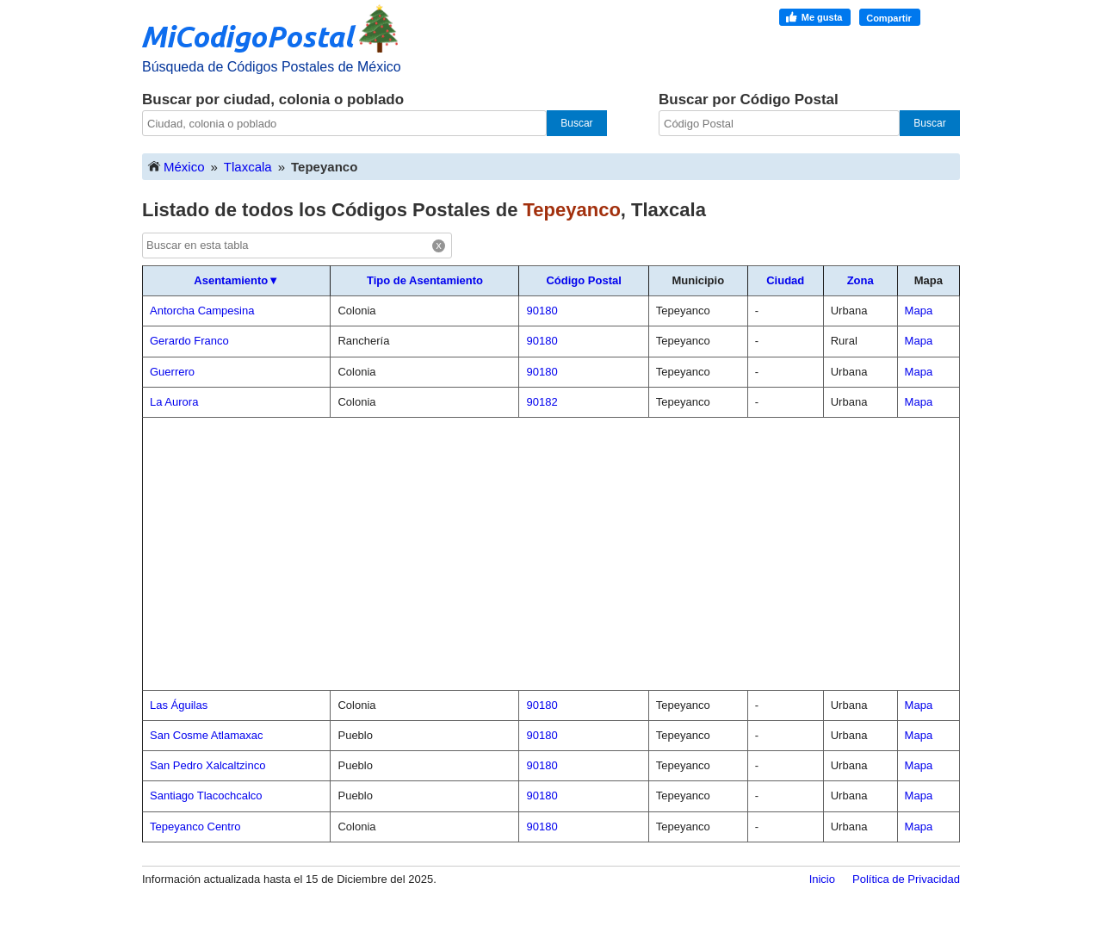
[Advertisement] (551, 553)
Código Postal (583, 280)
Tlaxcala (248, 166)
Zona (860, 280)
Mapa (919, 310)
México (175, 166)
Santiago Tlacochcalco (206, 795)
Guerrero (172, 371)
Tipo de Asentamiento (425, 280)
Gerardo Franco (189, 340)
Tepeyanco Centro (195, 826)
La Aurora (174, 401)
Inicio (822, 879)
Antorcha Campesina (202, 310)
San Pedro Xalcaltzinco (207, 765)
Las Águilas (178, 705)
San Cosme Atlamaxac (206, 735)
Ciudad (785, 280)
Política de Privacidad (906, 879)
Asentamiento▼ (236, 280)
